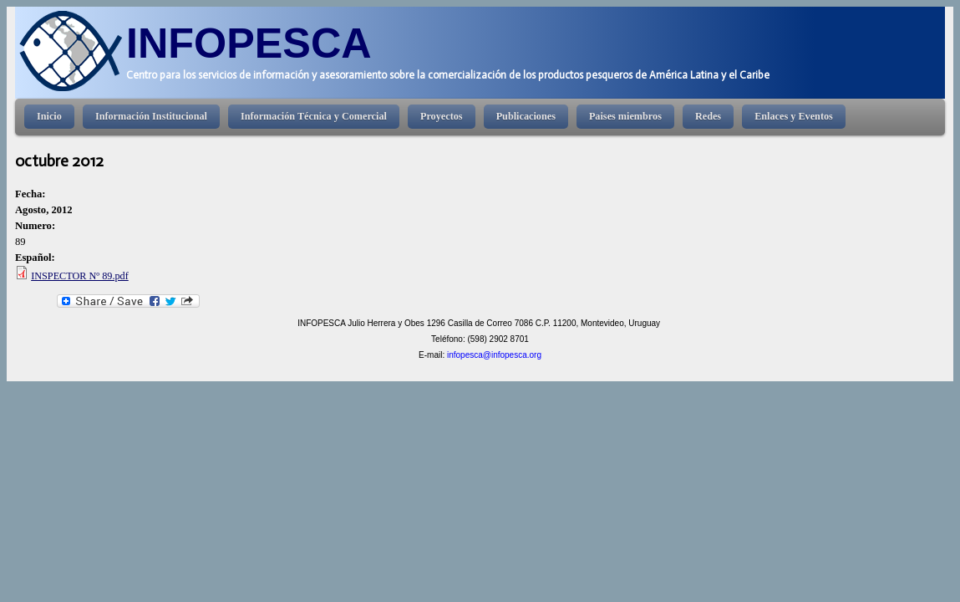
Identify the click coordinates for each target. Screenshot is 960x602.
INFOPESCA (249, 43)
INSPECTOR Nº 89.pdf (80, 276)
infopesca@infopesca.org (494, 355)
